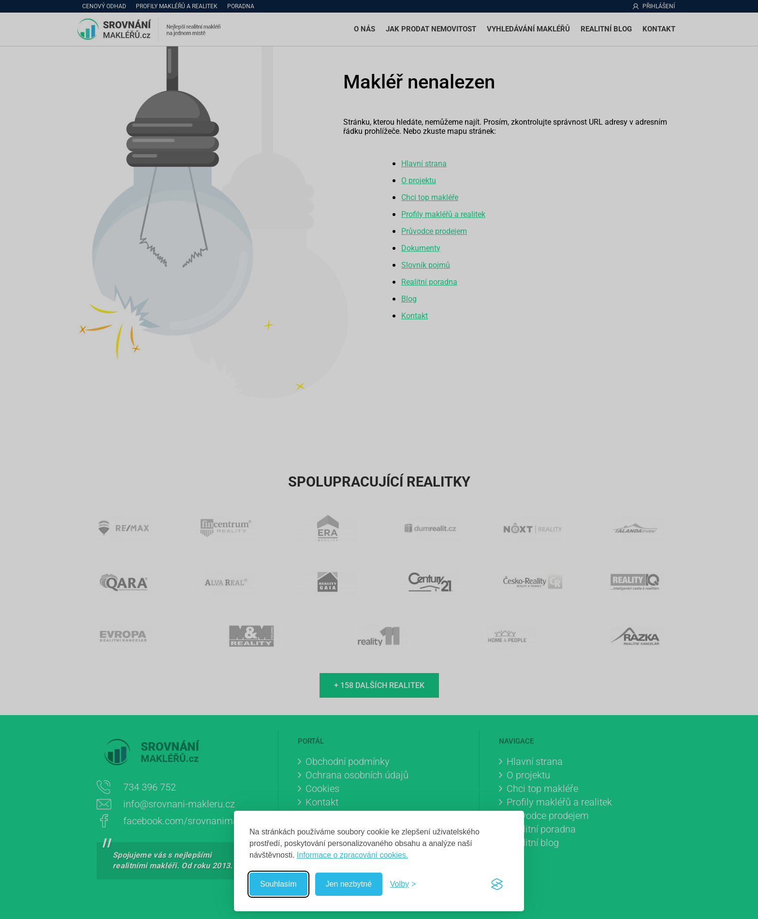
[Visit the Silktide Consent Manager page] (497, 884)
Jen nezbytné (349, 884)
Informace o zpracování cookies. (352, 855)
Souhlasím (278, 884)
